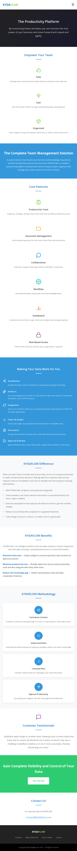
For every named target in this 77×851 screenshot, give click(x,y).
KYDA (10, 5)
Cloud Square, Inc (32, 847)
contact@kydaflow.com (38, 817)
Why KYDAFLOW (31, 837)
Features (18, 837)
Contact (59, 837)
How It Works (47, 837)
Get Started (38, 780)
